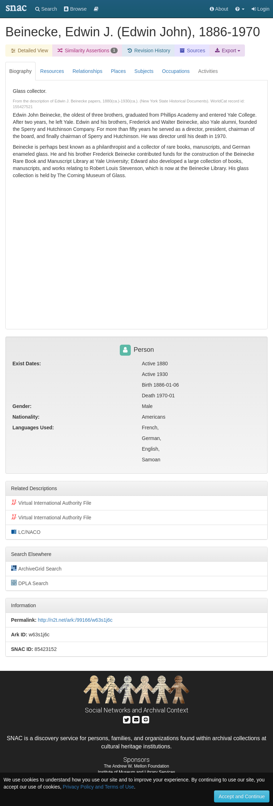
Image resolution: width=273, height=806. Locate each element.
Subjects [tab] (144, 71)
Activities (208, 71)
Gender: (22, 406)
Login (260, 9)
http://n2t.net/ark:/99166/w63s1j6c (75, 620)
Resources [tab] (52, 71)
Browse (75, 9)
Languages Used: (33, 427)
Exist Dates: (26, 363)
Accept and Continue (242, 796)
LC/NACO (26, 532)
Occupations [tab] (176, 71)
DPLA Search (29, 583)
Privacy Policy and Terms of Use (98, 787)
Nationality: (25, 417)
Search (46, 9)
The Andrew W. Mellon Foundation (136, 766)
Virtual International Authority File (51, 502)
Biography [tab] (20, 71)
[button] (240, 9)
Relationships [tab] (87, 71)
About (219, 9)
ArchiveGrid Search (36, 568)
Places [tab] (118, 71)
